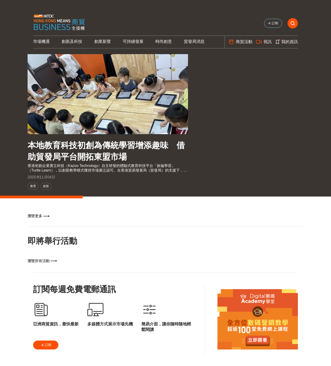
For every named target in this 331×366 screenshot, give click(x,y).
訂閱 (45, 345)
